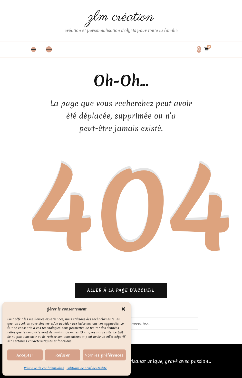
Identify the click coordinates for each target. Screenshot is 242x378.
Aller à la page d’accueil (121, 290)
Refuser (62, 355)
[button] (123, 309)
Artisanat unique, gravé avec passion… (168, 361)
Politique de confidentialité (44, 368)
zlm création (121, 17)
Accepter (25, 355)
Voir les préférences (104, 355)
